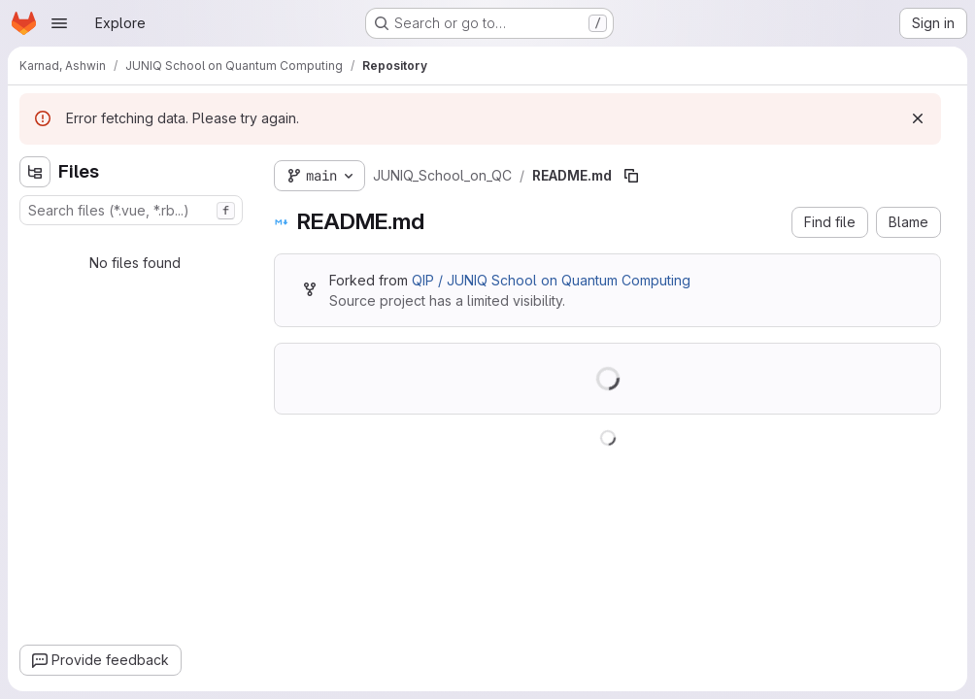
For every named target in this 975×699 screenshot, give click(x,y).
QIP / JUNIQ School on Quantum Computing (551, 280)
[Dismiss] (917, 118)
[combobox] (131, 210)
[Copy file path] (631, 175)
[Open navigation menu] (59, 23)
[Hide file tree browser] (34, 171)
